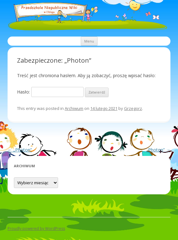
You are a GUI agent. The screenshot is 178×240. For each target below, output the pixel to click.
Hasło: (50, 92)
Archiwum (74, 108)
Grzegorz (133, 108)
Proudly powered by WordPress (36, 228)
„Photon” (20, 150)
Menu (89, 41)
